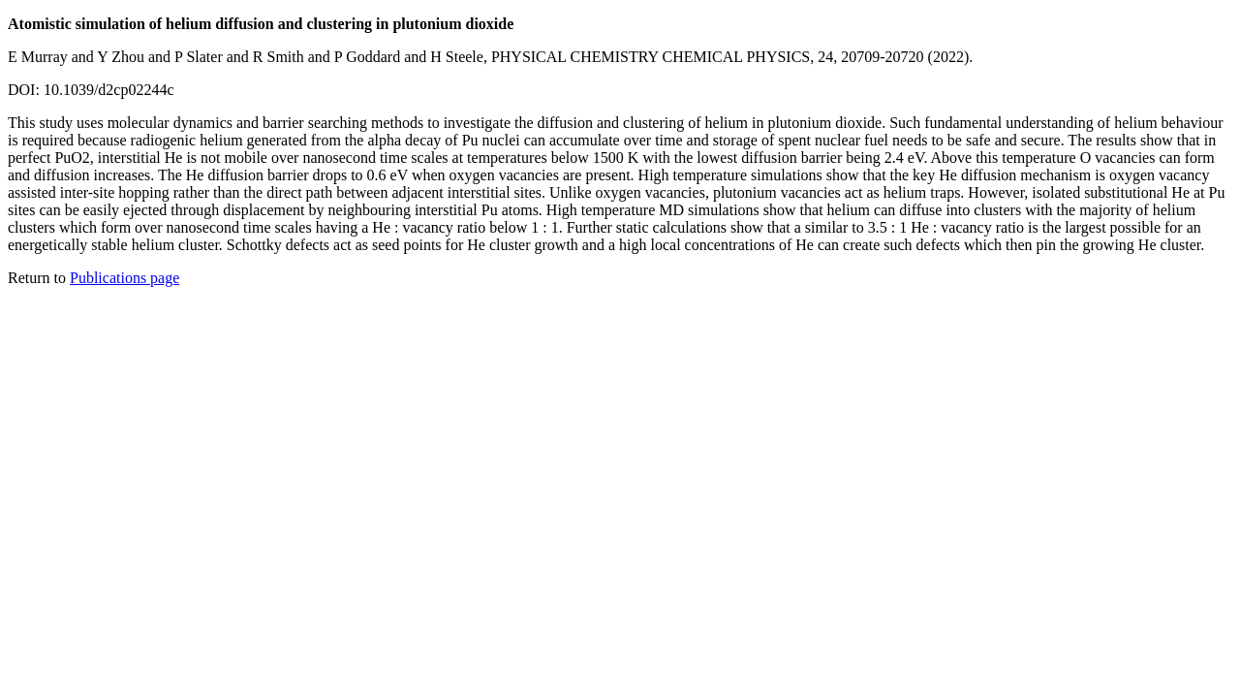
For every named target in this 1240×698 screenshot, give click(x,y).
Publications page (124, 278)
